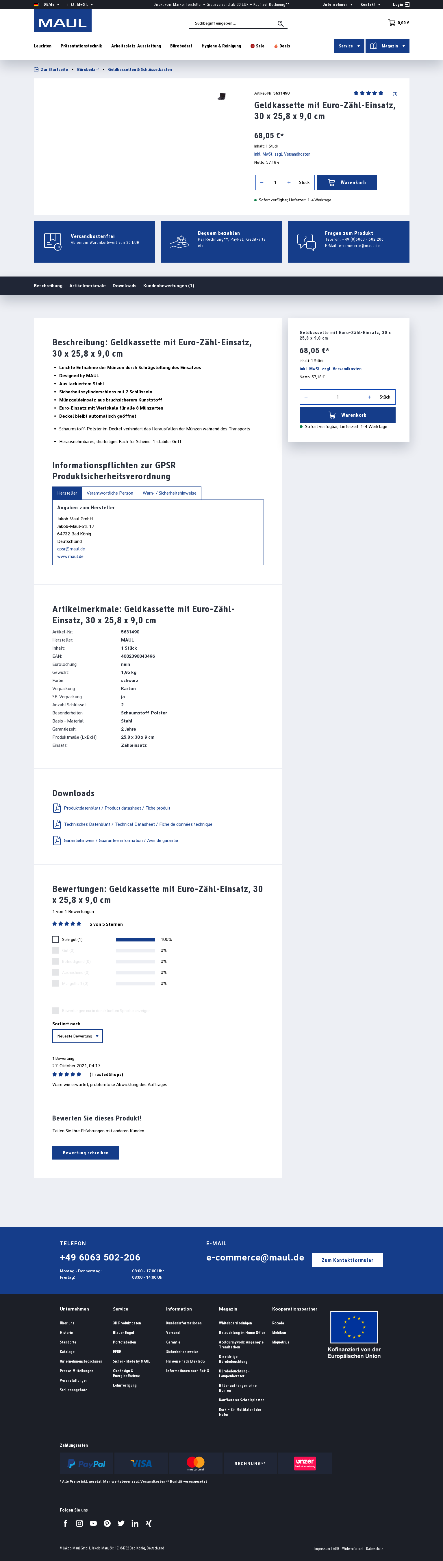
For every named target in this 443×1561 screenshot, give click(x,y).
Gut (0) (68, 950)
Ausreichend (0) (76, 972)
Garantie (173, 1342)
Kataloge (67, 1352)
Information (179, 1309)
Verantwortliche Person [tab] (110, 493)
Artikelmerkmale (87, 285)
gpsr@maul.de (71, 549)
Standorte (68, 1342)
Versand (173, 1332)
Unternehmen (74, 1309)
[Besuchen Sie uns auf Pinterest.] (107, 1523)
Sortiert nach (66, 1023)
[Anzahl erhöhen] (289, 182)
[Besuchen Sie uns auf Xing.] (149, 1523)
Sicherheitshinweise (182, 1352)
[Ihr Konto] (401, 4)
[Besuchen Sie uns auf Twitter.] (121, 1523)
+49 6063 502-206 (100, 1257)
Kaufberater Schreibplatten (241, 1400)
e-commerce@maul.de (359, 245)
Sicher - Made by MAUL (131, 1361)
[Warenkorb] (397, 23)
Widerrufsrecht (352, 1549)
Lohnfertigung (125, 1385)
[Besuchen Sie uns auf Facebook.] (65, 1523)
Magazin (228, 1309)
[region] (137, 96)
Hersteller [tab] (67, 493)
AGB (336, 1549)
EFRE (117, 1352)
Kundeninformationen (184, 1323)
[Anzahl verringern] (262, 182)
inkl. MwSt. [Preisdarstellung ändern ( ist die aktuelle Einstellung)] (80, 4)
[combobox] (238, 23)
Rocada (278, 1323)
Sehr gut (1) (72, 939)
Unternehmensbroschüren (81, 1361)
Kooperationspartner (294, 1309)
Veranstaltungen (74, 1380)
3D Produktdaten (127, 1323)
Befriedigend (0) (76, 961)
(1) (395, 93)
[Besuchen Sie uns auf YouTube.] (93, 1523)
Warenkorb (347, 182)
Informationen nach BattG (187, 1371)
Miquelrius (280, 1342)
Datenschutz (374, 1549)
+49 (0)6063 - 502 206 (363, 239)
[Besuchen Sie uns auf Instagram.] (79, 1523)
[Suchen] (281, 24)
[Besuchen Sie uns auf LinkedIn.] (135, 1523)
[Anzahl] (275, 182)
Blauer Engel (123, 1332)
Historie (66, 1332)
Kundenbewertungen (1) (168, 285)
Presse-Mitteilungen (76, 1371)
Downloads (124, 285)
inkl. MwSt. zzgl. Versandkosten (282, 154)
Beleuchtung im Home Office (242, 1332)
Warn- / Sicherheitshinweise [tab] (170, 493)
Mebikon (279, 1332)
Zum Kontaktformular (347, 1260)
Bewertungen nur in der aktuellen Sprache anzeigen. (106, 1010)
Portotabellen (124, 1342)
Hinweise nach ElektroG (185, 1361)
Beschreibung (48, 285)
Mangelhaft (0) (75, 983)
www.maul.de (70, 556)
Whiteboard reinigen (235, 1323)
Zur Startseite (51, 69)
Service (120, 1309)
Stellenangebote (73, 1390)
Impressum (322, 1549)
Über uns (67, 1323)
